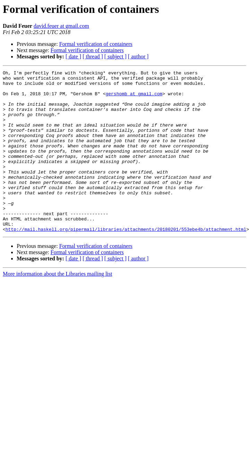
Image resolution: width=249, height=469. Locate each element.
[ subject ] (115, 56)
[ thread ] (93, 56)
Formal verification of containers (95, 44)
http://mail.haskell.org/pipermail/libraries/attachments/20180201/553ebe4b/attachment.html (126, 261)
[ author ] (138, 56)
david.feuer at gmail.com (61, 26)
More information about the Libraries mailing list (57, 306)
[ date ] (73, 56)
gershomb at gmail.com (133, 99)
